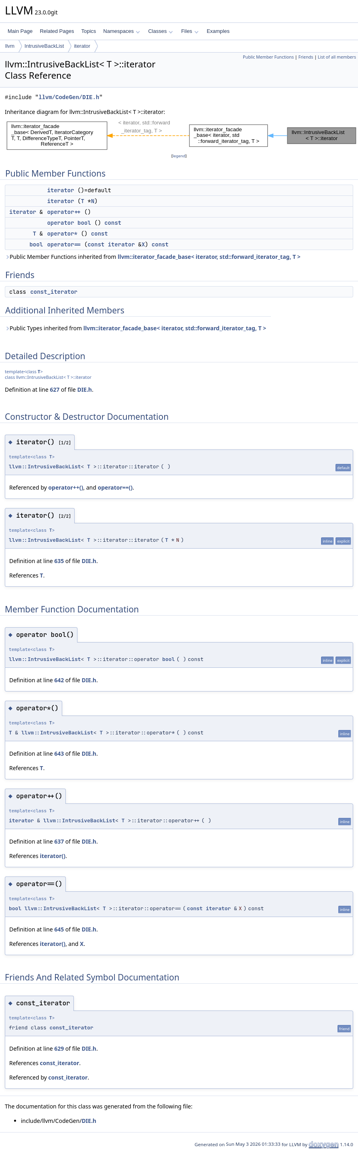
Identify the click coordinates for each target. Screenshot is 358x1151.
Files (189, 31)
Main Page (20, 31)
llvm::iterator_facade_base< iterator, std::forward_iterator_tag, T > (209, 256)
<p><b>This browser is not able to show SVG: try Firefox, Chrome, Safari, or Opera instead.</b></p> (181, 134)
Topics (88, 31)
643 (59, 753)
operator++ (64, 212)
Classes (160, 31)
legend (179, 156)
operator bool (69, 222)
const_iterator (53, 291)
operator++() (65, 487)
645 (59, 929)
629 (59, 1048)
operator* (62, 233)
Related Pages (57, 31)
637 (59, 841)
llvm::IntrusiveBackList (45, 466)
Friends (305, 57)
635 (59, 561)
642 (59, 680)
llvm (9, 46)
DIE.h (84, 389)
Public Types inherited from (135, 328)
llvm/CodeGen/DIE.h (69, 97)
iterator (82, 46)
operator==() (115, 487)
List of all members (337, 57)
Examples (218, 31)
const (112, 222)
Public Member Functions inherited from (153, 256)
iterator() (52, 856)
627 (54, 389)
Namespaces (121, 31)
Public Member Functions (268, 57)
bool (36, 244)
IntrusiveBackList (44, 46)
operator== (64, 244)
